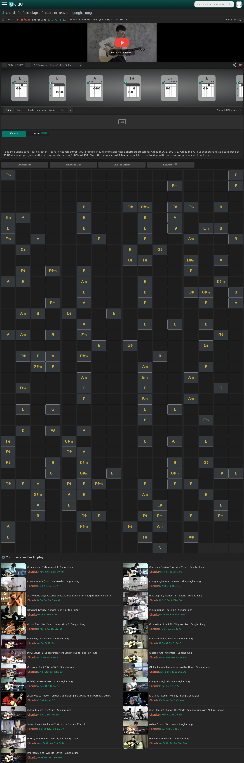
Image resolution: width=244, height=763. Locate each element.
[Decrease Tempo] (4, 65)
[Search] (230, 4)
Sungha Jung (82, 13)
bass (63, 110)
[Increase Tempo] (28, 65)
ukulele (30, 110)
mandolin (41, 110)
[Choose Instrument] (70, 110)
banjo (52, 110)
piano (19, 110)
